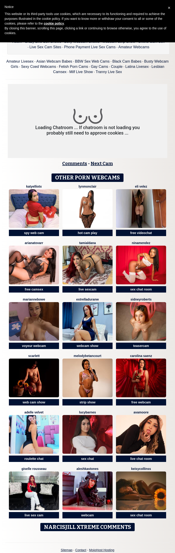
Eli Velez (141, 186)
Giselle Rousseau (33, 469)
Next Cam (102, 163)
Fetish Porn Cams (73, 67)
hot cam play (87, 233)
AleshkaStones (88, 469)
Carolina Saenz (141, 356)
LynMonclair (88, 186)
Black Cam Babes (126, 61)
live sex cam (34, 515)
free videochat (141, 233)
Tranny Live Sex (109, 72)
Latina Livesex (137, 67)
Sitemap (66, 550)
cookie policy (54, 23)
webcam (87, 515)
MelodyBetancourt (87, 356)
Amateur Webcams (133, 47)
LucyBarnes (87, 412)
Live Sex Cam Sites (45, 47)
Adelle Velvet (33, 412)
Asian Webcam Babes (54, 61)
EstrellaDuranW (87, 299)
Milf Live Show (81, 72)
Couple (117, 67)
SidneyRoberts (141, 299)
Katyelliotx (34, 186)
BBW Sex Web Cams (92, 61)
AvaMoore (141, 412)
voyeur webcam (34, 346)
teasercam (141, 346)
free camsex (34, 289)
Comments (74, 163)
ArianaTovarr (34, 243)
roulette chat (34, 459)
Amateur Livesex (19, 61)
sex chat (87, 459)
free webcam (141, 402)
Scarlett (34, 356)
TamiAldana (87, 243)
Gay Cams (99, 67)
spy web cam (34, 233)
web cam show (34, 402)
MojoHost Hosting (101, 550)
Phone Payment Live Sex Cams (90, 47)
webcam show (87, 346)
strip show (87, 402)
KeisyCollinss (141, 469)
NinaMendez (141, 243)
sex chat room (141, 289)
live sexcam (88, 289)
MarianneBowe (34, 299)
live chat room (141, 459)
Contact (80, 550)
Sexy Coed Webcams (38, 67)
